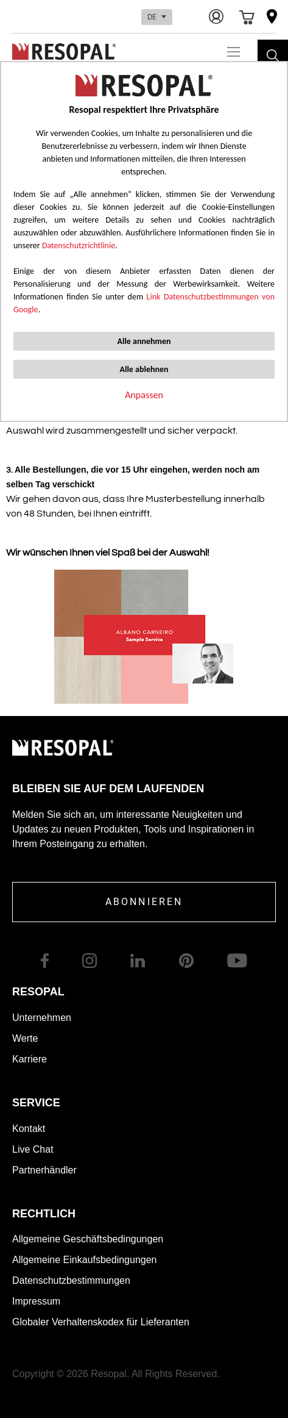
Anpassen (144, 395)
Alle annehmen (143, 341)
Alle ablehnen (143, 369)
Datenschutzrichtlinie (78, 245)
